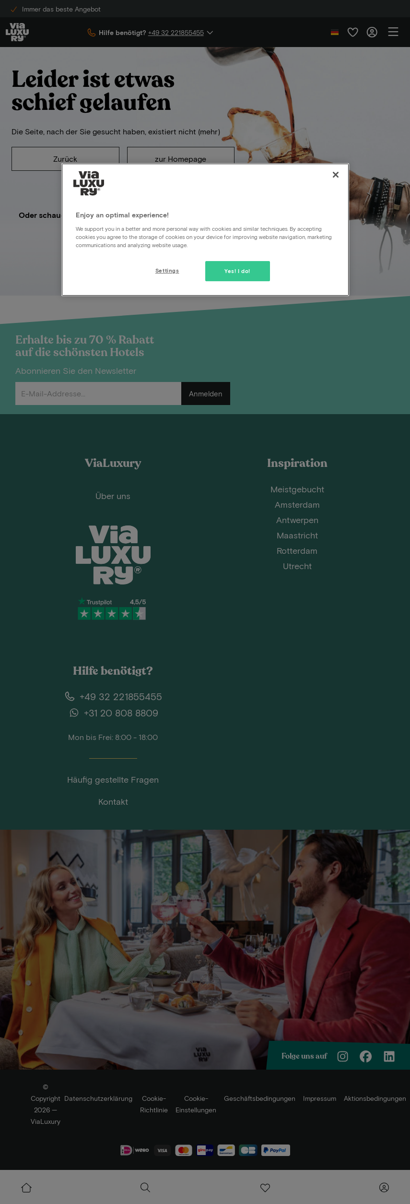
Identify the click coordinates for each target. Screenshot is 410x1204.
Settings (167, 270)
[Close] (335, 174)
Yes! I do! (237, 271)
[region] (205, 229)
